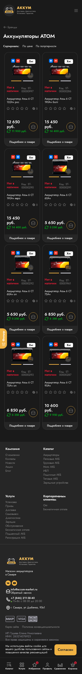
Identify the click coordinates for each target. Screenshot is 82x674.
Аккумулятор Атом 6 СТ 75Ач (58, 293)
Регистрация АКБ (15, 538)
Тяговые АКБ (50, 479)
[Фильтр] (3, 338)
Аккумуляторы (51, 455)
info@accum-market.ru (24, 589)
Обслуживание (14, 526)
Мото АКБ (49, 467)
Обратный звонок (21, 592)
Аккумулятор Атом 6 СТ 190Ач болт (58, 100)
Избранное (34, 665)
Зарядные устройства (55, 483)
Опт (45, 505)
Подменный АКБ (15, 534)
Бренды (10, 27)
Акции (9, 467)
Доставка (10, 510)
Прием (9, 506)
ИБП (46, 471)
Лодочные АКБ (52, 475)
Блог (8, 471)
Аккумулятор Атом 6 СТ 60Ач (58, 196)
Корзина (72, 665)
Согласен (65, 649)
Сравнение (60, 666)
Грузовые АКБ (51, 463)
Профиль (47, 666)
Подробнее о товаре (22, 142)
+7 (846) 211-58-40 (23, 598)
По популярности (46, 46)
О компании (12, 455)
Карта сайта (12, 627)
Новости (10, 463)
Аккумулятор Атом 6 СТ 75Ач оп (20, 384)
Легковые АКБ (51, 459)
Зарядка (10, 522)
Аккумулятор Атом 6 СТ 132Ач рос (20, 100)
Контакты (10, 459)
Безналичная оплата (17, 530)
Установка (11, 502)
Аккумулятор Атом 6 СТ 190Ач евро (20, 196)
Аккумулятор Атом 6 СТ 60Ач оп (20, 293)
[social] (8, 583)
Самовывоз (11, 514)
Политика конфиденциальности (41, 627)
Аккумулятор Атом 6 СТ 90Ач (58, 384)
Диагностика (12, 518)
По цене (28, 46)
